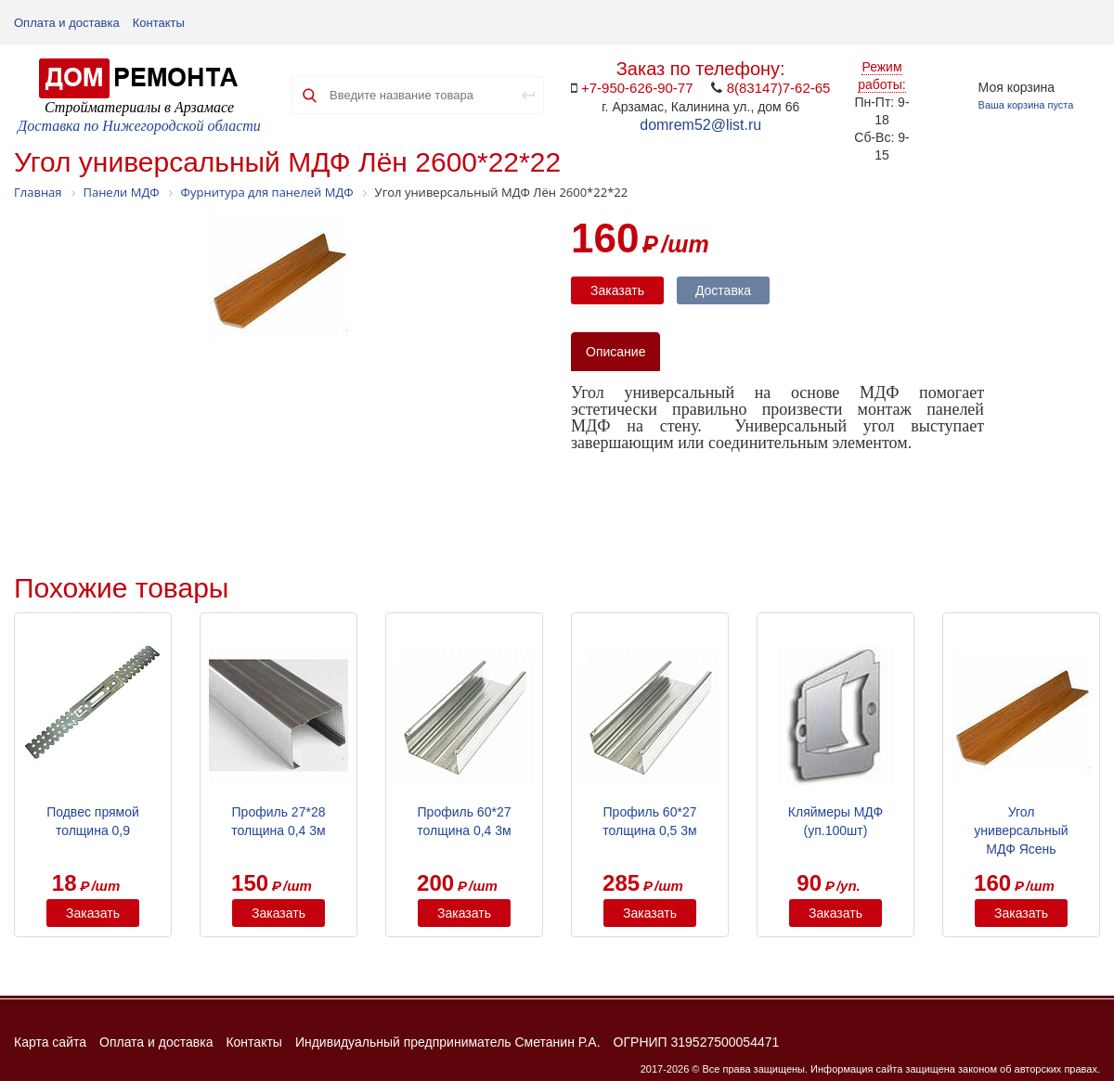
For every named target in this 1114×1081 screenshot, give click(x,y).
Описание (615, 351)
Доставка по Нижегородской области (139, 126)
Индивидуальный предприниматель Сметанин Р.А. (448, 1042)
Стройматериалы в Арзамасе (139, 107)
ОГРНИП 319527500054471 (697, 1042)
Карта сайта (50, 1042)
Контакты (159, 23)
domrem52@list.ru (700, 125)
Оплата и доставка (67, 23)
